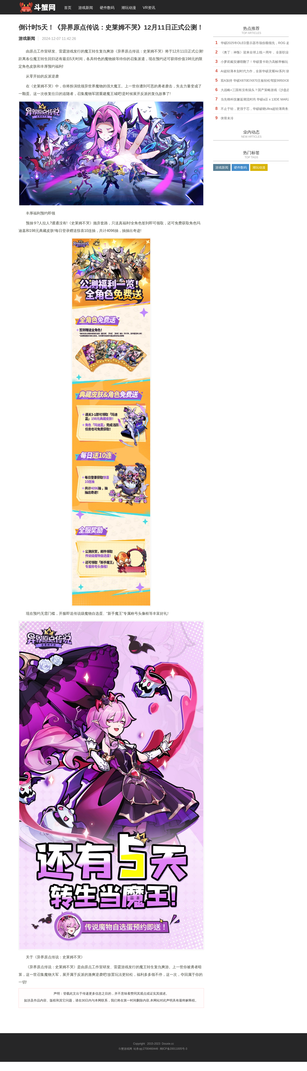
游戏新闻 (85, 8)
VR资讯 (149, 8)
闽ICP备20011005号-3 (173, 1058)
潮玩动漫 (128, 8)
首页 (67, 8)
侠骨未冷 (227, 118)
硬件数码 (107, 8)
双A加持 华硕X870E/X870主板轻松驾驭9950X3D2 (256, 81)
